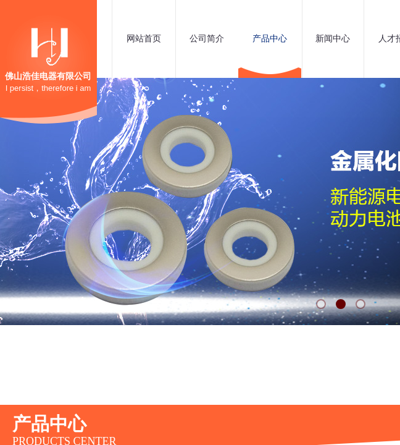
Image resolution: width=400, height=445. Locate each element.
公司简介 (207, 38)
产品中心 (269, 38)
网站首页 (144, 38)
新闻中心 (332, 38)
